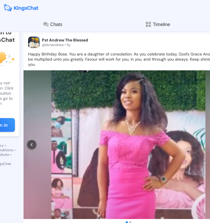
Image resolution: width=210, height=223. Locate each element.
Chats (52, 24)
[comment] (53, 198)
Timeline (157, 24)
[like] (31, 198)
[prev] (31, 131)
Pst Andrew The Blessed (65, 40)
